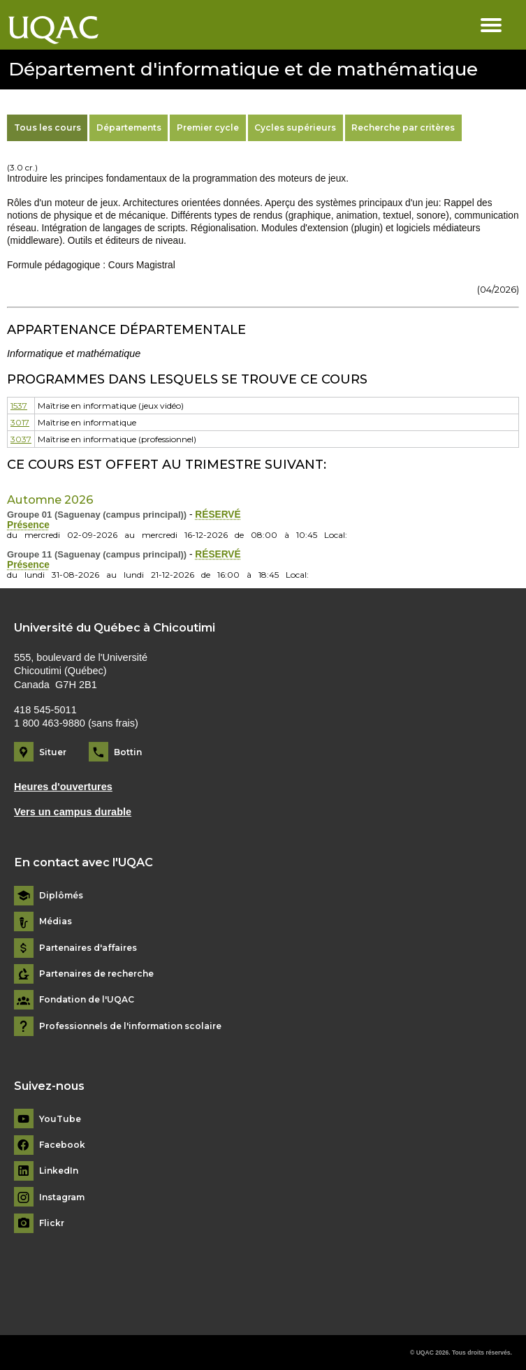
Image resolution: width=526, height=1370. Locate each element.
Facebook (62, 1145)
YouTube (60, 1119)
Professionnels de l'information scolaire (130, 1026)
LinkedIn (58, 1171)
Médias (55, 921)
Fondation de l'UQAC (86, 1000)
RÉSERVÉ (217, 514)
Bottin (128, 752)
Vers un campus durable (72, 811)
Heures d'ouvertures (63, 786)
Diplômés (61, 896)
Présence (28, 525)
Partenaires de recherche (96, 974)
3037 (20, 439)
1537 (18, 405)
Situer (52, 752)
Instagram (62, 1197)
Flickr (51, 1223)
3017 (19, 422)
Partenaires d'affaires (88, 948)
